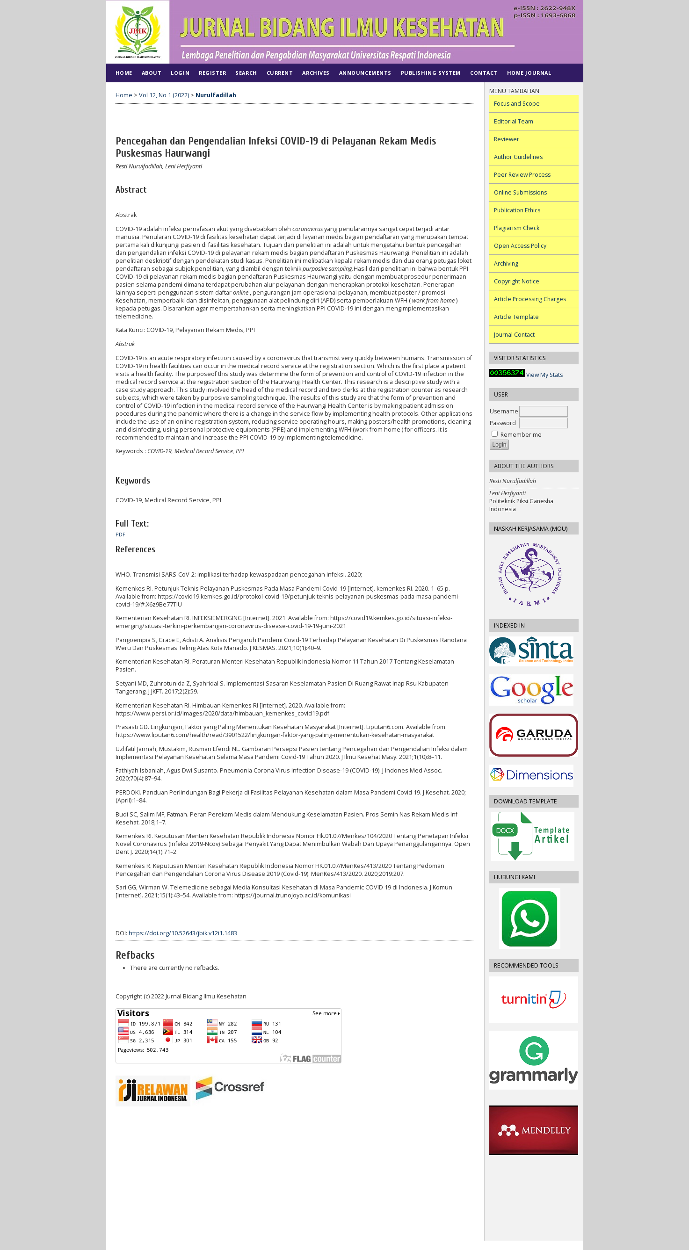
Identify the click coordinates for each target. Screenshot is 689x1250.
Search (246, 72)
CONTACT (484, 72)
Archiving (506, 263)
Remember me (521, 435)
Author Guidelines (518, 157)
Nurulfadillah (216, 95)
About (152, 72)
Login (180, 72)
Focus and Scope (517, 104)
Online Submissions (520, 192)
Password (503, 423)
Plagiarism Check (516, 228)
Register (212, 72)
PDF (120, 534)
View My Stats (544, 375)
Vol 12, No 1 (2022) (164, 95)
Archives (315, 72)
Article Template (516, 317)
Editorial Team (513, 121)
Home (124, 72)
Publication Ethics (517, 210)
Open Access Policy (520, 246)
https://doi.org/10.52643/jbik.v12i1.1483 (183, 933)
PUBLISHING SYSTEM (431, 72)
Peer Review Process (522, 175)
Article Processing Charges (530, 299)
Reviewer (506, 139)
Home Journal (529, 72)
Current (280, 72)
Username (504, 411)
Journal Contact (514, 335)
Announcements (365, 72)
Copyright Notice (516, 281)
